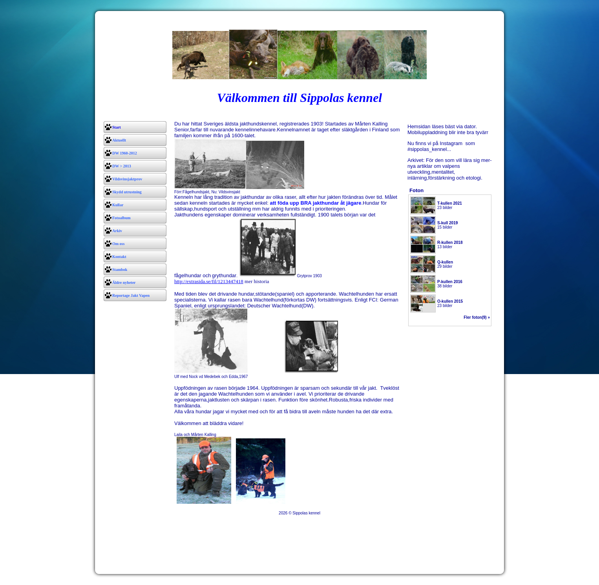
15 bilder (447, 225)
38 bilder (449, 284)
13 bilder (449, 244)
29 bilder (445, 264)
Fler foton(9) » (477, 317)
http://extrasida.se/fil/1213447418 (208, 281)
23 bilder (449, 205)
